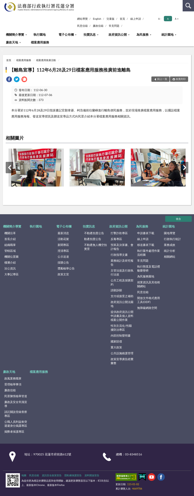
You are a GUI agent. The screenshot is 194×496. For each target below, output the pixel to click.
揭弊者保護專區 (14, 431)
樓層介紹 (10, 262)
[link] (9, 79)
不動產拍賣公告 (94, 233)
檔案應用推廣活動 (46, 60)
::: (3, 2)
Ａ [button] (168, 18)
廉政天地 (12, 42)
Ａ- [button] (159, 18)
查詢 (188, 5)
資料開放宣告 (91, 475)
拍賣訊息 (90, 34)
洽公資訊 (10, 268)
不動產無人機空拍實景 (95, 246)
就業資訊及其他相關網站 (148, 284)
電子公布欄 (66, 34)
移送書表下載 (145, 244)
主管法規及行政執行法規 (122, 272)
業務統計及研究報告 (122, 262)
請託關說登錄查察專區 (15, 413)
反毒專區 (116, 239)
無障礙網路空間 (147, 307)
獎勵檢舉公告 (66, 268)
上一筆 (9, 167)
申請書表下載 (145, 233)
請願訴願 (116, 290)
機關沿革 (10, 233)
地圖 (23, 475)
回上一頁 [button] (162, 78)
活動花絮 (63, 239)
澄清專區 (63, 250)
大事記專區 (11, 274)
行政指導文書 (119, 254)
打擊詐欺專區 (119, 233)
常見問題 (114, 25)
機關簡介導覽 (15, 34)
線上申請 (135, 18)
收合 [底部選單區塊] (178, 218)
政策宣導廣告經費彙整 (122, 361)
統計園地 (167, 34)
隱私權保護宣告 (73, 475)
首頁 (122, 18)
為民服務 (142, 34)
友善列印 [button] (181, 78)
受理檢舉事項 (12, 384)
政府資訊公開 (118, 34)
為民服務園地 (145, 276)
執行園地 (40, 34)
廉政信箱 (98, 25)
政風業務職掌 (12, 378)
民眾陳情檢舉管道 (15, 396)
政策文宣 (63, 274)
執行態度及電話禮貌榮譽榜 (148, 268)
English (97, 18)
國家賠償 (116, 341)
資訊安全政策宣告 (52, 475)
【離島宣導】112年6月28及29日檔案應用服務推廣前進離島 (69, 69)
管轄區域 (10, 250)
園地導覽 (169, 233)
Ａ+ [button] (176, 18)
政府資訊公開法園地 (122, 304)
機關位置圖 (11, 256)
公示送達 (63, 256)
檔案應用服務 (40, 42)
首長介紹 (10, 239)
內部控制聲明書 (121, 335)
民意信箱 (82, 25)
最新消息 (63, 233)
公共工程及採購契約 (122, 282)
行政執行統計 (172, 239)
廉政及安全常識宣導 (15, 404)
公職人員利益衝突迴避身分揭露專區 (15, 423)
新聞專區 (63, 244)
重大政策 (116, 347)
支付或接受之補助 (122, 296)
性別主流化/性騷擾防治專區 (121, 327)
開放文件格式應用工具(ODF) (148, 300)
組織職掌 (10, 244)
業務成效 (169, 244)
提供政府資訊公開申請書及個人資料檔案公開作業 (122, 315)
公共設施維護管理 (122, 353)
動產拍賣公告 (92, 239)
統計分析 (169, 250)
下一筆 (184, 167)
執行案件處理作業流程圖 (148, 252)
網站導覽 (82, 18)
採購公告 (63, 262)
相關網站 (169, 256)
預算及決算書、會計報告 (122, 246)
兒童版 (110, 18)
